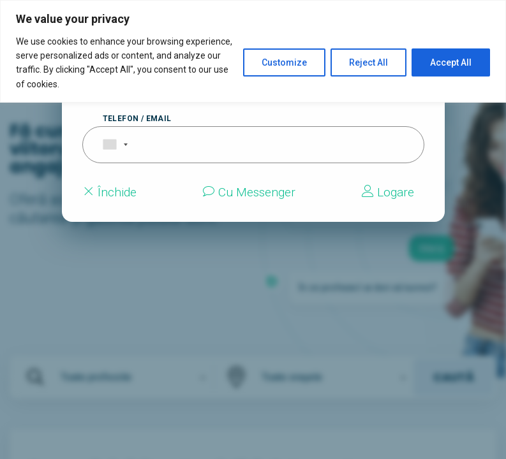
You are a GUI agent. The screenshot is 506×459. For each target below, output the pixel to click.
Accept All (451, 62)
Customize (284, 62)
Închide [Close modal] (109, 192)
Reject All (368, 62)
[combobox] (107, 145)
